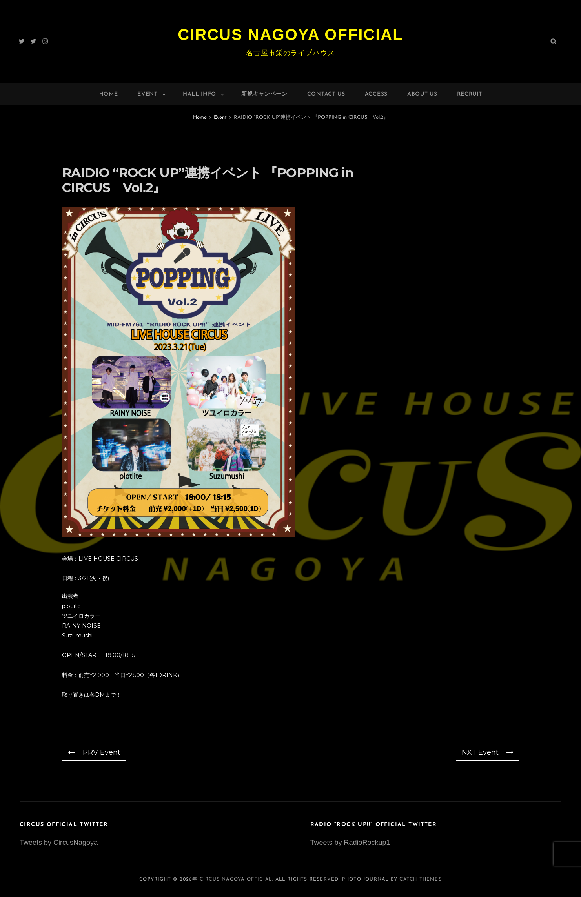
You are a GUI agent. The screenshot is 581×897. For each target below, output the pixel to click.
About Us (422, 94)
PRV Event (94, 752)
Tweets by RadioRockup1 (350, 842)
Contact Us (326, 94)
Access (376, 94)
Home (108, 94)
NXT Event (488, 752)
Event (152, 94)
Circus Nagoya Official (290, 34)
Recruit (469, 94)
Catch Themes (420, 879)
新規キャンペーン (264, 94)
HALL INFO (204, 94)
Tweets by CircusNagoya (59, 842)
